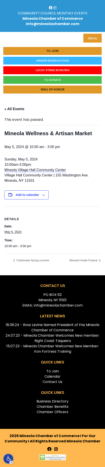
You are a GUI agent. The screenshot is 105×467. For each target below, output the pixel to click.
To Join (52, 51)
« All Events (14, 109)
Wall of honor (52, 89)
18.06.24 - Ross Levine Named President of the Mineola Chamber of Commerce (52, 327)
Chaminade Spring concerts (32, 260)
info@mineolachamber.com (52, 23)
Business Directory (52, 401)
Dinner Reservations (52, 61)
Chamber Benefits (53, 406)
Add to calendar (27, 195)
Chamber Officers (52, 411)
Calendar (52, 376)
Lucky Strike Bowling (53, 70)
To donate (52, 80)
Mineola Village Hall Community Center (35, 170)
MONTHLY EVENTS (72, 13)
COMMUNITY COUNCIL (37, 13)
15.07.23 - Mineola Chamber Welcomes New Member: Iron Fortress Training (52, 349)
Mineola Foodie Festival (83, 260)
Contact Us (52, 381)
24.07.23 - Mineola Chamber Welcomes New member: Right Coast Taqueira (52, 338)
